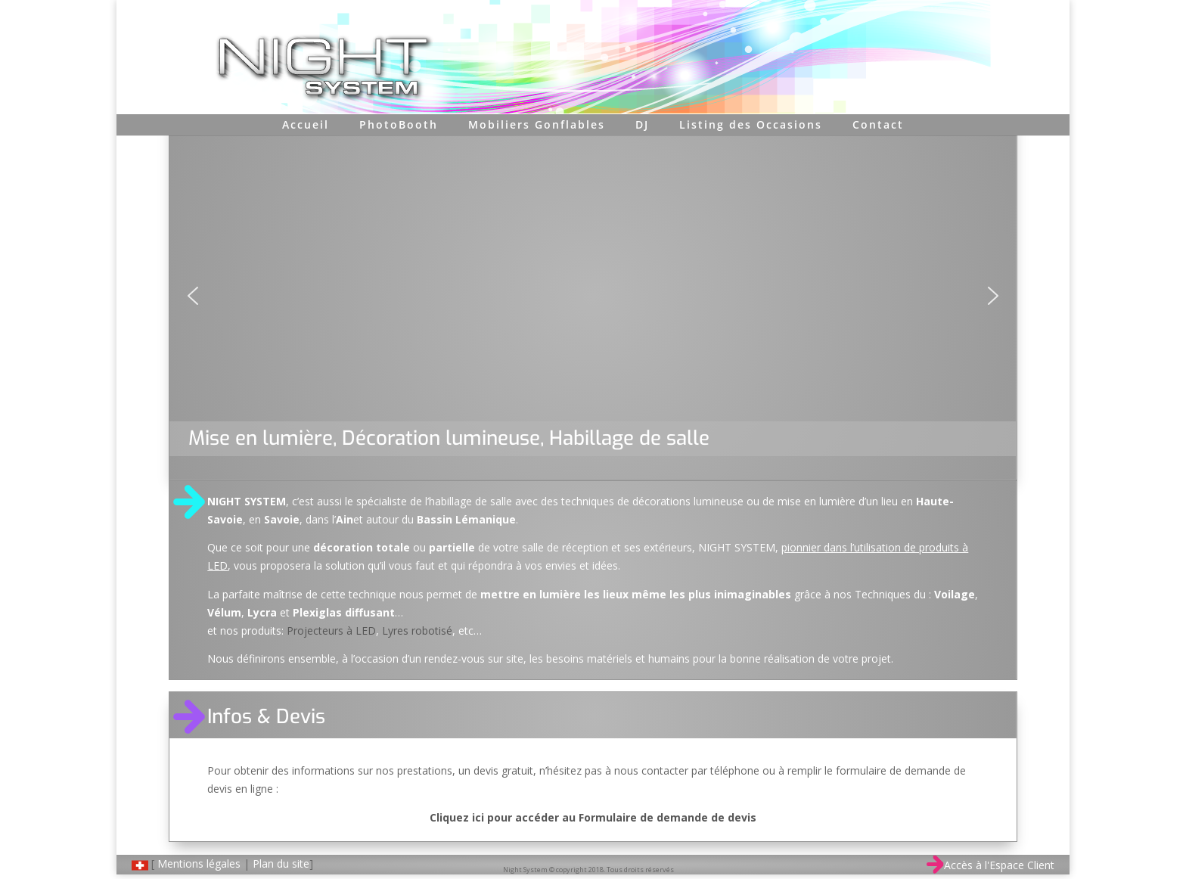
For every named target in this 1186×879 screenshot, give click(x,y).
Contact (878, 124)
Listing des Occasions (750, 124)
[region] (592, 296)
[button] (193, 296)
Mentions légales (199, 863)
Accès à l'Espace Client (990, 865)
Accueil (305, 124)
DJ (642, 124)
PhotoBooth (398, 124)
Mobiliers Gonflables (536, 124)
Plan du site (281, 863)
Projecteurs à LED (331, 630)
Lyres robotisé (417, 630)
